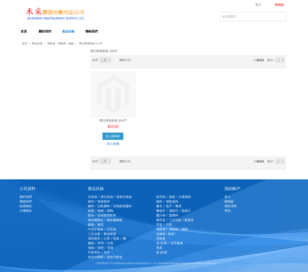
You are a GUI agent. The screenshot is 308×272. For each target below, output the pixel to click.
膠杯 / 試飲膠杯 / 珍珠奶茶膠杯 (110, 206)
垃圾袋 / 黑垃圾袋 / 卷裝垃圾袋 (110, 197)
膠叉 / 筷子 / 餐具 (169, 206)
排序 (95, 60)
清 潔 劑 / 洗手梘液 (169, 243)
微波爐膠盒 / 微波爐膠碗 (105, 220)
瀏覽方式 (125, 60)
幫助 (228, 210)
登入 (228, 197)
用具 (159, 247)
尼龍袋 (160, 238)
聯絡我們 (91, 31)
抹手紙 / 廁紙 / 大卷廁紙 (173, 197)
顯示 (270, 60)
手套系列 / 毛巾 (99, 252)
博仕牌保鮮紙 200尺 (113, 120)
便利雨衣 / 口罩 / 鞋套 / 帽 (107, 238)
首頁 (24, 31)
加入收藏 (113, 143)
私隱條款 (26, 206)
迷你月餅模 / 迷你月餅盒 (105, 257)
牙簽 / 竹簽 (164, 224)
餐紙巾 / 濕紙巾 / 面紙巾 (173, 210)
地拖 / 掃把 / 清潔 (100, 247)
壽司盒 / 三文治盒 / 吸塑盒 (175, 220)
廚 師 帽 (161, 252)
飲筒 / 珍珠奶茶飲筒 (102, 215)
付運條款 (26, 210)
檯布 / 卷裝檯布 (99, 201)
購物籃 (229, 201)
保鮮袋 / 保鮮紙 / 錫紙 (60, 43)
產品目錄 (68, 31)
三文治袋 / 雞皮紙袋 (102, 234)
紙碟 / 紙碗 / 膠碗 (100, 210)
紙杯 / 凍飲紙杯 (167, 201)
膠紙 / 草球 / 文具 (100, 243)
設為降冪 (114, 60)
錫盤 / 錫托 (96, 224)
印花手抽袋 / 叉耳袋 (102, 229)
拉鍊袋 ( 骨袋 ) (166, 234)
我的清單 (231, 206)
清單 (143, 60)
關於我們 (45, 31)
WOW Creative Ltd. (206, 263)
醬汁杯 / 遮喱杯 (167, 215)
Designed (186, 263)
